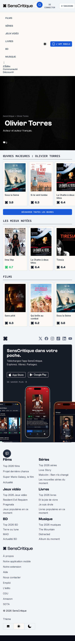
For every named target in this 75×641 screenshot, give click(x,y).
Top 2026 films (11, 466)
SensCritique (8, 116)
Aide (5, 572)
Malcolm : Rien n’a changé (53, 474)
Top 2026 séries (48, 465)
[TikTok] (58, 339)
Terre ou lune (11, 529)
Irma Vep (9, 259)
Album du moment (49, 538)
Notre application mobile (17, 561)
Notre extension (12, 566)
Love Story (45, 470)
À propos (8, 556)
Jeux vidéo (12, 489)
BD (5, 519)
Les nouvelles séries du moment (52, 481)
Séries (44, 460)
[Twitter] (40, 339)
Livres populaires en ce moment (52, 511)
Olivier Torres (23, 116)
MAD (6, 534)
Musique (46, 519)
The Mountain (47, 529)
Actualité (8, 482)
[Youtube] (70, 339)
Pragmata (8, 504)
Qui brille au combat (37, 317)
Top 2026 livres (47, 494)
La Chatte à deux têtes (39, 261)
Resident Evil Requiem (15, 499)
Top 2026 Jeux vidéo (15, 494)
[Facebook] (46, 339)
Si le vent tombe (39, 195)
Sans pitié (10, 315)
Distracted (44, 534)
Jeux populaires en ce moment (15, 511)
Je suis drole (46, 504)
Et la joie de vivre (48, 499)
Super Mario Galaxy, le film (18, 476)
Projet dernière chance (16, 471)
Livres (44, 489)
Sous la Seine (12, 195)
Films (7, 460)
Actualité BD (10, 538)
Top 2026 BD (10, 524)
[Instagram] (52, 339)
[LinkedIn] (64, 339)
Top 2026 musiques (50, 524)
